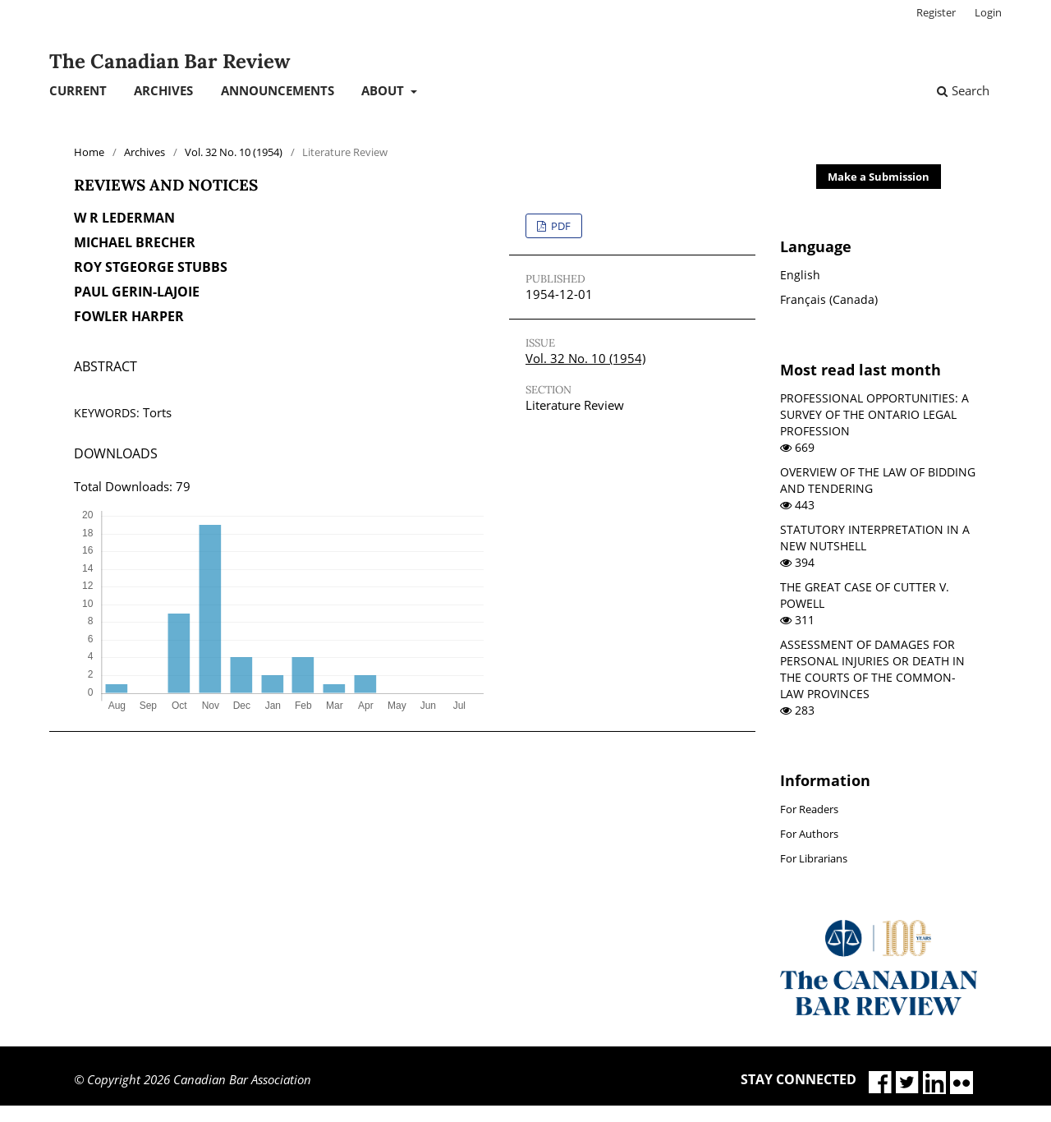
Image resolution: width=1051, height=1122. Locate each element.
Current (78, 90)
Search (963, 90)
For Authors (809, 833)
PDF (559, 225)
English (800, 275)
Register (936, 12)
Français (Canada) (829, 299)
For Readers (809, 809)
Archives (163, 90)
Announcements (277, 90)
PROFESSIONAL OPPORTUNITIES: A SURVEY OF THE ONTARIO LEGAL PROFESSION (874, 414)
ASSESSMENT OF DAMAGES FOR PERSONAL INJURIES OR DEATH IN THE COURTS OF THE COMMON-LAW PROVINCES (872, 669)
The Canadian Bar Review (169, 61)
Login (988, 12)
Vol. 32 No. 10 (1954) (233, 152)
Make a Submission (878, 176)
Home (89, 152)
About (384, 90)
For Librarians (813, 858)
